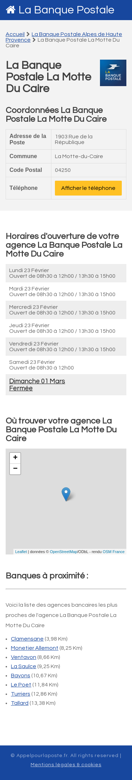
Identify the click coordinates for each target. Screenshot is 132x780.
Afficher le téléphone (88, 188)
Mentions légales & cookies (66, 764)
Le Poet (21, 685)
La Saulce (23, 666)
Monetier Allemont (34, 648)
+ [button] (15, 458)
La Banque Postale (66, 10)
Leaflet (21, 552)
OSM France (114, 552)
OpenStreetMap (63, 552)
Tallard (20, 703)
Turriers (20, 694)
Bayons (20, 675)
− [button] (15, 469)
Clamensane (27, 639)
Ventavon (23, 657)
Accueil (15, 34)
